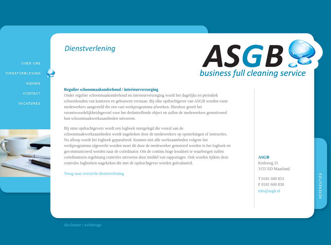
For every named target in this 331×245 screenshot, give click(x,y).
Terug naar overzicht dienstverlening (94, 173)
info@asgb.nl (269, 191)
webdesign (92, 225)
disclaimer (72, 225)
